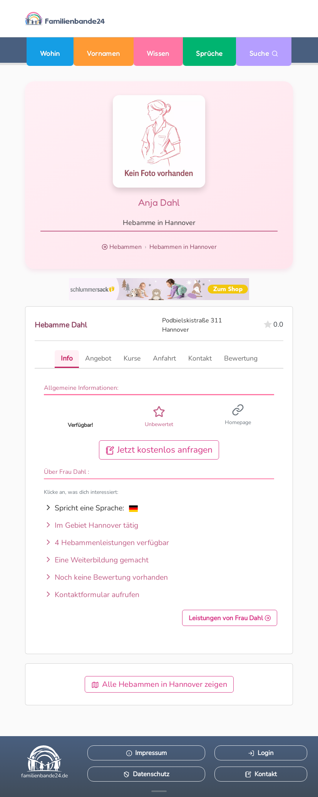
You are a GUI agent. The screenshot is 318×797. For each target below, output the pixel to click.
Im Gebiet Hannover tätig (91, 525)
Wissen (158, 53)
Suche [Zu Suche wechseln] (263, 53)
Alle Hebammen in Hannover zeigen (159, 684)
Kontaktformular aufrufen (91, 594)
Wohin (50, 53)
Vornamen (103, 53)
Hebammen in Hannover (183, 247)
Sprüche (209, 53)
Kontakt (261, 774)
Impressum (146, 752)
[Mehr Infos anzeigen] (159, 791)
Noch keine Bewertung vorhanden (106, 577)
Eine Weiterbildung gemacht (96, 560)
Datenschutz (146, 774)
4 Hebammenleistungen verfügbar (106, 542)
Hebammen (125, 247)
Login (261, 752)
